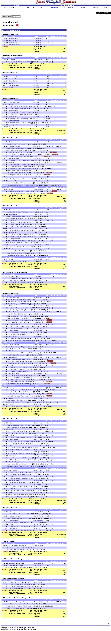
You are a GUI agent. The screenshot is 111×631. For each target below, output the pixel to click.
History (106, 7)
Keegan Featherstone (17, 478)
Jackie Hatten (15, 326)
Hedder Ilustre (14, 474)
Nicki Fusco (14, 226)
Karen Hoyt (13, 304)
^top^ (108, 623)
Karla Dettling (15, 332)
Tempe (11, 104)
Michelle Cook (26, 425)
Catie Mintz (13, 114)
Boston (11, 484)
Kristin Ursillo (24, 427)
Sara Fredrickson (15, 584)
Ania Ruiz (13, 486)
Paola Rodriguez (26, 150)
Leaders (83, 7)
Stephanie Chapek (23, 497)
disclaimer (12, 629)
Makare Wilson (23, 173)
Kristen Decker (26, 464)
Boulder (11, 249)
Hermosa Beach (14, 38)
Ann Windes (37, 146)
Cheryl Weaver (25, 112)
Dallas (11, 429)
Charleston (12, 456)
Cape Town (12, 280)
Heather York (23, 495)
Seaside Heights (14, 345)
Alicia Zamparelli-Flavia (30, 185)
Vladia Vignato (26, 586)
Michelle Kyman (15, 123)
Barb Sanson (15, 224)
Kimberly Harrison (28, 447)
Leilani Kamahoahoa (29, 340)
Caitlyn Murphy (38, 545)
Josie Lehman (14, 530)
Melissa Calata (15, 216)
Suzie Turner (38, 60)
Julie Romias (22, 193)
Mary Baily (13, 193)
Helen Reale (24, 108)
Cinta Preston (14, 349)
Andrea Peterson (27, 584)
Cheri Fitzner (24, 243)
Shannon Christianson (18, 441)
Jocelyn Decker (15, 464)
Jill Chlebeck (25, 377)
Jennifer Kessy (15, 394)
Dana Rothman (15, 402)
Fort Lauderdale (14, 102)
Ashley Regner (26, 216)
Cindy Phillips (26, 514)
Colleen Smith (15, 377)
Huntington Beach (14, 77)
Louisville (12, 445)
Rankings (71, 7)
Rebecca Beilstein (16, 299)
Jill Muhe (36, 77)
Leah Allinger (14, 522)
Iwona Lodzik (14, 427)
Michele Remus (38, 516)
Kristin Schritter (38, 189)
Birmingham (13, 357)
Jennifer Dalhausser (16, 454)
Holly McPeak (25, 361)
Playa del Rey (13, 545)
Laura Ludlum (24, 375)
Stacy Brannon (15, 150)
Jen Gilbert (14, 222)
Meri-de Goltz (14, 243)
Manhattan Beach (14, 44)
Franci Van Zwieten (24, 154)
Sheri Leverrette (24, 304)
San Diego (12, 116)
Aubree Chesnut (16, 586)
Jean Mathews (25, 530)
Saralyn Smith (27, 166)
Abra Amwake (14, 588)
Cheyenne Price (26, 326)
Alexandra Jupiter (15, 340)
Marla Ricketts (26, 518)
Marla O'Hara (38, 297)
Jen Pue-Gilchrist (16, 458)
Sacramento (13, 336)
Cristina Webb (27, 458)
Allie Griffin (23, 400)
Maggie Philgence (16, 308)
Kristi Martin (24, 316)
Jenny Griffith (24, 218)
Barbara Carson (25, 522)
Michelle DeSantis (28, 390)
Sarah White (23, 253)
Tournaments (55, 7)
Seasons (39, 7)
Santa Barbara (13, 42)
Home (5, 7)
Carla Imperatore (27, 367)
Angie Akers (14, 175)
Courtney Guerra (15, 363)
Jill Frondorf (14, 495)
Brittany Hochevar (27, 230)
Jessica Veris (38, 435)
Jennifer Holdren (15, 62)
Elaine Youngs (14, 320)
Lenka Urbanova (15, 236)
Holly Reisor (14, 369)
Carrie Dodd (14, 152)
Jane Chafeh (14, 567)
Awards (95, 7)
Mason (11, 404)
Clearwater (12, 60)
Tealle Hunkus (23, 526)
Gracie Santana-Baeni (17, 191)
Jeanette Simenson (29, 106)
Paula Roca (29, 191)
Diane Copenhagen (16, 604)
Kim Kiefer (23, 247)
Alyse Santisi (26, 347)
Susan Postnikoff (16, 234)
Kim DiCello (14, 482)
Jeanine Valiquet (25, 332)
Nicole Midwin (15, 164)
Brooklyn (12, 388)
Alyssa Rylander (16, 251)
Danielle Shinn (26, 123)
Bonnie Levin (14, 466)
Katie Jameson (15, 396)
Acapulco (12, 276)
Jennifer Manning (16, 106)
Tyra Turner (14, 173)
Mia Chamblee (15, 431)
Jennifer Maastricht (17, 241)
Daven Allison (14, 156)
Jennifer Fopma (15, 310)
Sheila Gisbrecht (16, 447)
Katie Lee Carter (16, 425)
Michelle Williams (15, 160)
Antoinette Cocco (15, 518)
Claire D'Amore (15, 371)
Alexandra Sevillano (28, 353)
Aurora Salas (23, 222)
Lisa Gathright (14, 218)
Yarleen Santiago (22, 486)
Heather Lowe (26, 62)
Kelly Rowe (22, 114)
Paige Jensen (38, 259)
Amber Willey (24, 118)
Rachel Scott (23, 175)
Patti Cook (24, 148)
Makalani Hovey (16, 301)
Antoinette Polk (38, 512)
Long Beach (13, 470)
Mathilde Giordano (27, 282)
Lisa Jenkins (27, 299)
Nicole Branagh (15, 361)
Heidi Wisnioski (26, 490)
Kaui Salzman (24, 588)
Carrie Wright (38, 214)
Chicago (11, 87)
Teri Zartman (28, 241)
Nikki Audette (38, 38)
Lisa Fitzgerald (24, 449)
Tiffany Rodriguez (15, 460)
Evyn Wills (24, 547)
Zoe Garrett (22, 314)
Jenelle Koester (27, 363)
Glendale (12, 435)
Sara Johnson (14, 328)
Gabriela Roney (27, 236)
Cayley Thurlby (25, 608)
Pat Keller (23, 156)
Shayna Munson (16, 390)
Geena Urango (24, 567)
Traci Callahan (14, 547)
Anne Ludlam (15, 375)
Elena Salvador (29, 454)
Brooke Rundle (15, 148)
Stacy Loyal (24, 224)
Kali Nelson (26, 234)
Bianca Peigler (23, 472)
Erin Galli (13, 154)
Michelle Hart (14, 118)
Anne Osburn (23, 482)
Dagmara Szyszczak (26, 369)
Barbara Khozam (16, 166)
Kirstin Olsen (15, 316)
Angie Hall (13, 433)
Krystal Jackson (27, 183)
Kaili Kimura (21, 144)
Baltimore (12, 563)
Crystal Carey (15, 400)
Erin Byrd (13, 179)
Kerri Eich (37, 142)
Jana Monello (14, 247)
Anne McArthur (38, 210)
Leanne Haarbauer (16, 185)
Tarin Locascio (29, 478)
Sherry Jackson (16, 367)
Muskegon (12, 40)
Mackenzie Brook (39, 582)
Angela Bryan (14, 449)
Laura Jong (14, 472)
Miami (11, 423)
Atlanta (11, 351)
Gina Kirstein (23, 226)
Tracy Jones (25, 396)
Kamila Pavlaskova (26, 392)
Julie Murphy (14, 526)
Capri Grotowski (16, 347)
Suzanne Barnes (27, 160)
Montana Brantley (26, 431)
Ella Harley (25, 251)
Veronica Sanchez (16, 606)
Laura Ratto (21, 261)
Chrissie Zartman (27, 460)
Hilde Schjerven (31, 441)
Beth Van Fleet (26, 170)
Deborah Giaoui (15, 282)
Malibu (11, 565)
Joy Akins (13, 261)
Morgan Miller (14, 608)
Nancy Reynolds (24, 152)
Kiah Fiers (14, 314)
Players (28, 7)
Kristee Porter (15, 112)
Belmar (11, 83)
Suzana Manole (16, 170)
